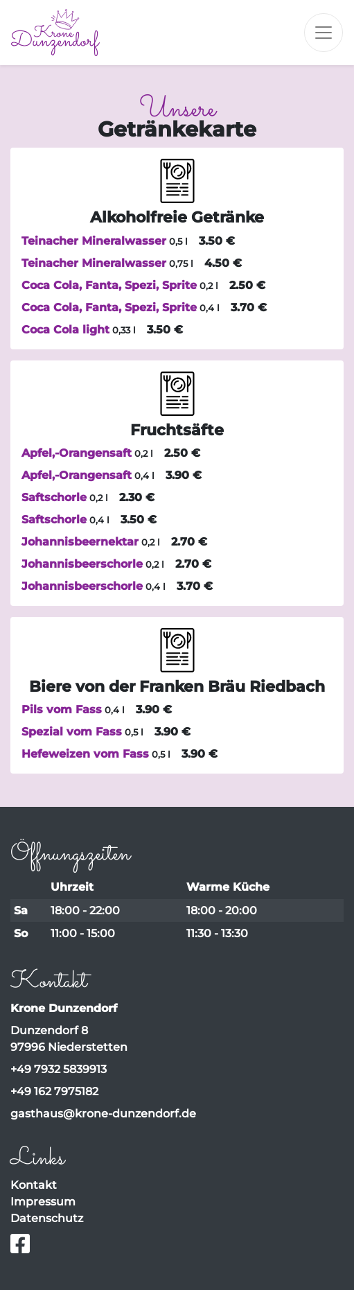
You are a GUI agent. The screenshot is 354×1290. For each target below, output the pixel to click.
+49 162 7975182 (54, 1091)
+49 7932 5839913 (58, 1069)
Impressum (43, 1201)
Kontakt (33, 1185)
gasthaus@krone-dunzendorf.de (103, 1113)
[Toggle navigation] (323, 32)
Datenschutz (46, 1218)
